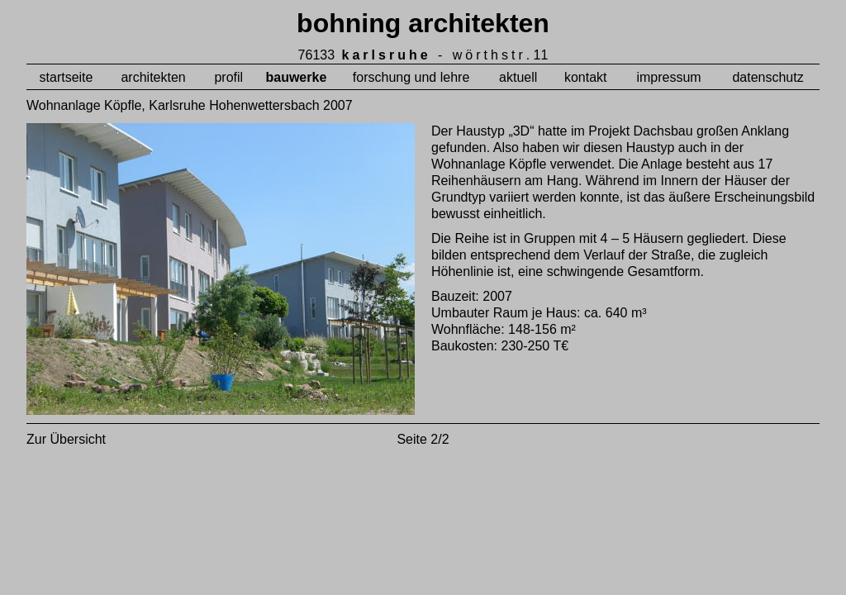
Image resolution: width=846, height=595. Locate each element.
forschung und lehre (411, 77)
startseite (66, 77)
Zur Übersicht (66, 439)
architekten (153, 77)
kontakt (585, 77)
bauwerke (295, 77)
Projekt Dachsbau (640, 131)
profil (228, 77)
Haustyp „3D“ (495, 131)
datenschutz (767, 77)
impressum (668, 77)
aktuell (518, 77)
